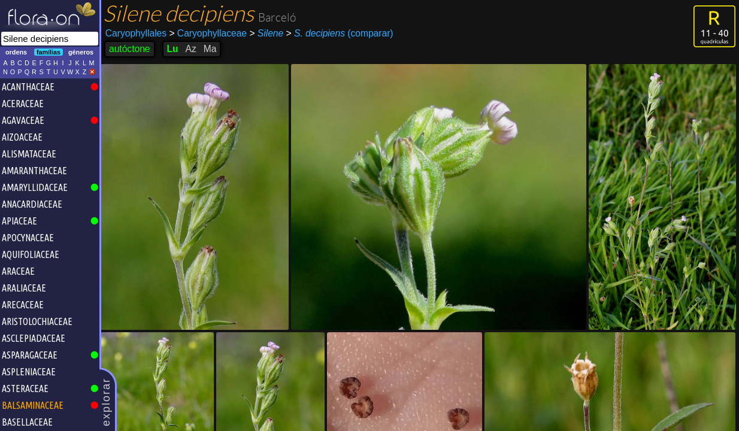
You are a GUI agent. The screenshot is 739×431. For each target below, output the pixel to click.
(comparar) (339, 33)
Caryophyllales (135, 33)
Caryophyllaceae (208, 33)
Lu (172, 49)
